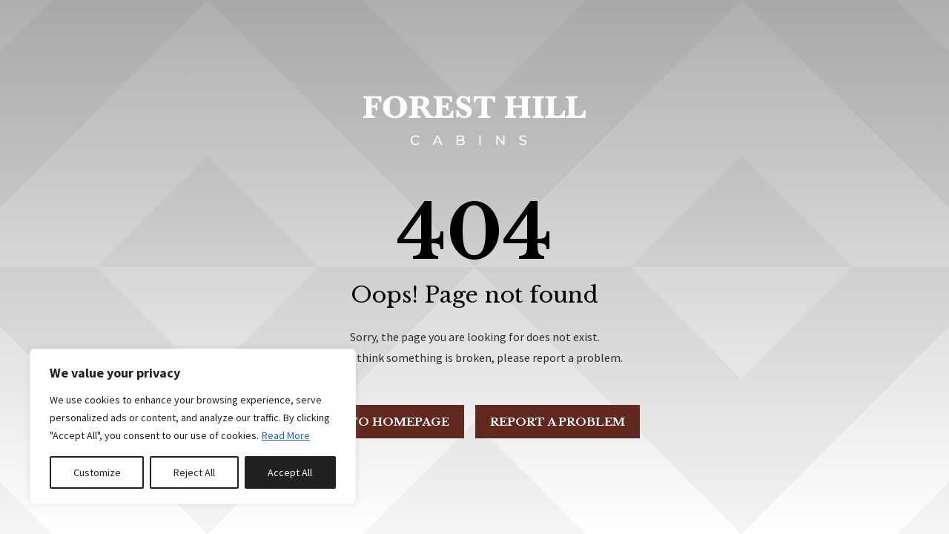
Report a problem (557, 422)
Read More (286, 435)
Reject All (194, 472)
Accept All (290, 472)
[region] (193, 426)
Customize (97, 472)
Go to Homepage (386, 422)
